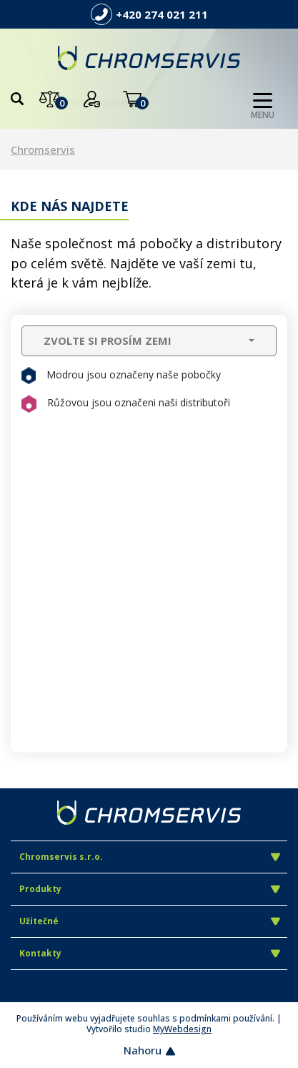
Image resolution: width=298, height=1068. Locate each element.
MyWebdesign (182, 1029)
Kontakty (149, 953)
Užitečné (149, 921)
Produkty (149, 889)
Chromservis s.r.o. (149, 857)
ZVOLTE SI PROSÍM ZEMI (108, 340)
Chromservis (43, 149)
